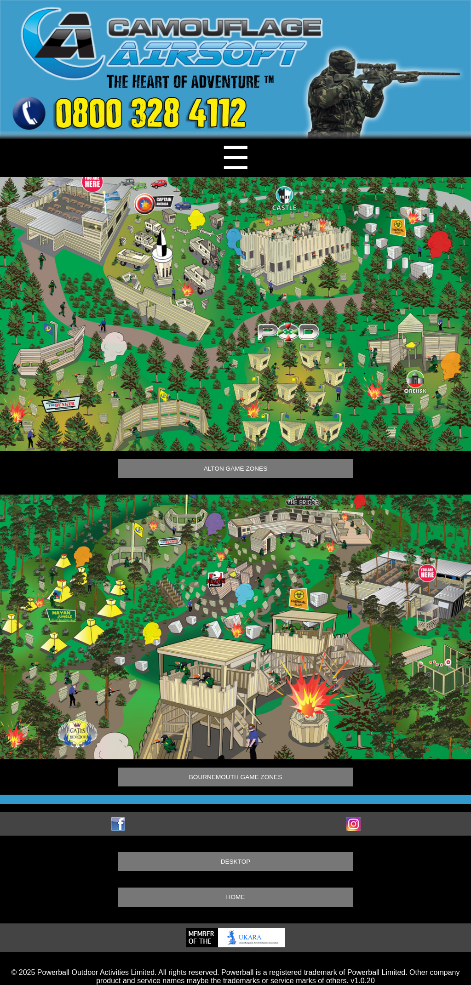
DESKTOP (236, 861)
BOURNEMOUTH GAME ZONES (235, 777)
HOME (235, 897)
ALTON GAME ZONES (235, 468)
